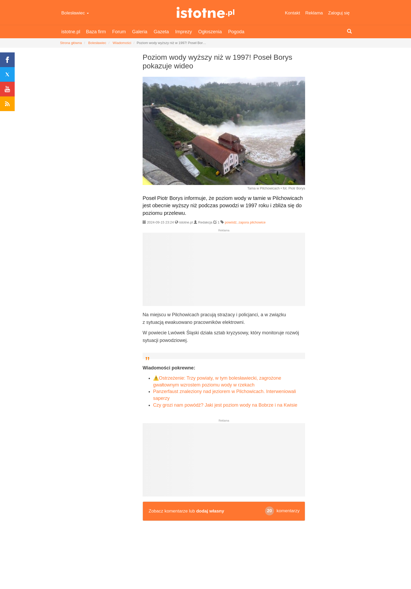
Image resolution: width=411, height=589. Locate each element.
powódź (231, 222)
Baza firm (96, 31)
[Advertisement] (224, 271)
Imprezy (183, 31)
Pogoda (236, 31)
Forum (119, 31)
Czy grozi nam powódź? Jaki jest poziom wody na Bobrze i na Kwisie (225, 405)
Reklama (314, 12)
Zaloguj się (339, 12)
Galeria (139, 31)
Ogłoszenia (210, 31)
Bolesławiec (75, 12)
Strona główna (71, 43)
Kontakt (292, 12)
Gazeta (161, 31)
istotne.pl (205, 12)
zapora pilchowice (252, 222)
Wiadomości (122, 43)
